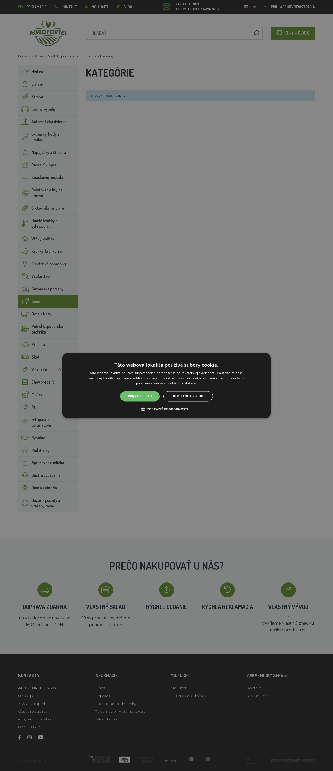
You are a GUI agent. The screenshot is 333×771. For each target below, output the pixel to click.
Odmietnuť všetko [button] (188, 396)
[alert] (166, 385)
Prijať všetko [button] (140, 396)
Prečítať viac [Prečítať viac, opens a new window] (187, 383)
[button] (166, 409)
